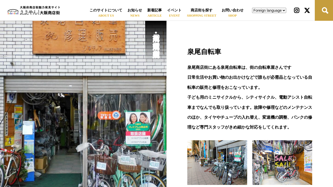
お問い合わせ (233, 10)
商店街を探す (202, 10)
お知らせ (134, 10)
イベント (174, 10)
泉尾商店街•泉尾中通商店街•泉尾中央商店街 (156, 37)
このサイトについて (105, 10)
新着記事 (154, 10)
